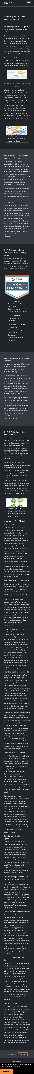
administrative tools (10, 453)
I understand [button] (6, 1071)
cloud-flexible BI (20, 511)
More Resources (17, 1061)
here (18, 266)
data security (16, 849)
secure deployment (18, 1019)
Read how (11, 136)
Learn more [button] (16, 1066)
